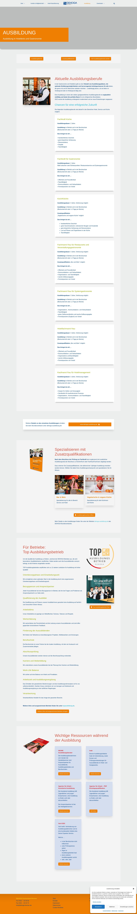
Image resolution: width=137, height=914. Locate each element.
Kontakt (55, 901)
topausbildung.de (68, 706)
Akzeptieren (98, 906)
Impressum (120, 910)
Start (54, 898)
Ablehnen (112, 906)
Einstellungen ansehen (126, 906)
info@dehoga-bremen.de (24, 905)
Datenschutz (114, 910)
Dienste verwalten (97, 902)
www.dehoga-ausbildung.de (90, 424)
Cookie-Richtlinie (107, 910)
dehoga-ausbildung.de (101, 521)
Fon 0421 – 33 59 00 (22, 901)
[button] (133, 889)
